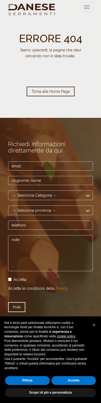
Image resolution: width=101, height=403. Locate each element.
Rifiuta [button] (27, 380)
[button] (94, 325)
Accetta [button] (73, 380)
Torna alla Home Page (51, 91)
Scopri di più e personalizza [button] (50, 392)
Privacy (61, 288)
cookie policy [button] (66, 336)
